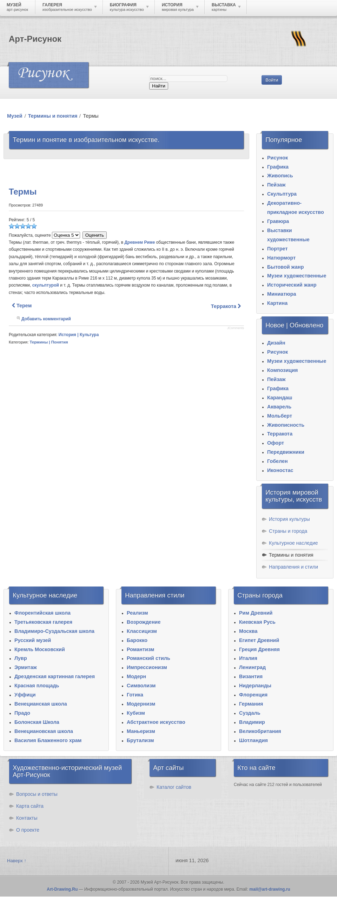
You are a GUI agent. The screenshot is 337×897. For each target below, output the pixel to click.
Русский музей (32, 640)
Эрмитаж (25, 667)
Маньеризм (141, 731)
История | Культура (79, 334)
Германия (251, 704)
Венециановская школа (43, 731)
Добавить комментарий (46, 318)
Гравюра (278, 221)
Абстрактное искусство (156, 722)
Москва (248, 631)
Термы (23, 191)
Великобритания (260, 731)
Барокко (137, 640)
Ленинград (252, 667)
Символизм (141, 685)
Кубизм (136, 713)
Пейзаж (276, 185)
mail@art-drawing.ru (269, 889)
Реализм (137, 613)
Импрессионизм (147, 667)
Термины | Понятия (49, 342)
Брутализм (140, 740)
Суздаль (249, 713)
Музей (14, 116)
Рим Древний (255, 613)
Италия (248, 658)
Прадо (22, 713)
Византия (251, 676)
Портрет (277, 248)
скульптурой (45, 285)
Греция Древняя (259, 649)
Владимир (252, 722)
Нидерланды (255, 685)
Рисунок (277, 158)
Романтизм (140, 649)
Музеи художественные (296, 276)
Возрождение (143, 622)
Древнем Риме (140, 242)
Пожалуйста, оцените (30, 235)
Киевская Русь (257, 622)
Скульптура (282, 194)
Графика (278, 167)
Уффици (25, 695)
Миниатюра (281, 294)
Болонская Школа (36, 722)
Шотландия (253, 740)
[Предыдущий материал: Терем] (21, 305)
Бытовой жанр (285, 267)
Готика (135, 695)
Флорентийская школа (42, 613)
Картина (277, 303)
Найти (158, 86)
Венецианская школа (40, 704)
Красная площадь (36, 685)
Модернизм (141, 704)
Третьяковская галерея (43, 622)
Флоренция (253, 695)
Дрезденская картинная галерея (54, 676)
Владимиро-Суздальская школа (54, 631)
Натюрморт (281, 258)
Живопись (280, 175)
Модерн (136, 676)
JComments (235, 328)
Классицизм (142, 631)
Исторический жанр (292, 285)
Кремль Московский (39, 649)
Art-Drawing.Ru (62, 889)
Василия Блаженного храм (47, 740)
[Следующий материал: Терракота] (226, 306)
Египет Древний (259, 640)
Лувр (20, 658)
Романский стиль (148, 658)
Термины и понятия (53, 116)
